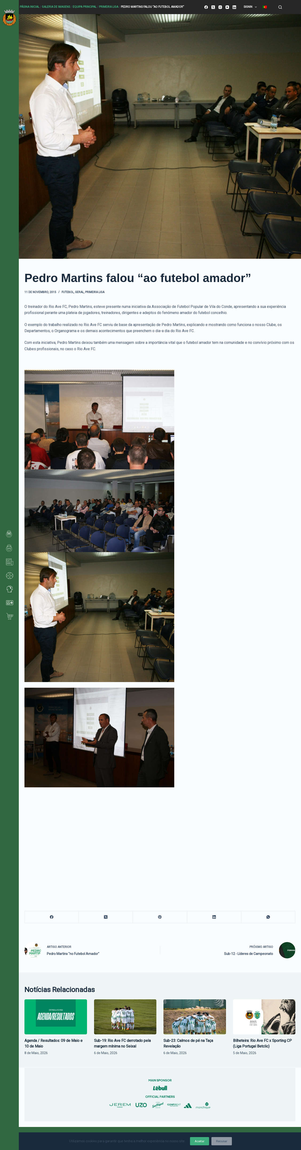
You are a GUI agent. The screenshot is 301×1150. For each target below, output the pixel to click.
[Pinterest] (160, 917)
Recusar (221, 1141)
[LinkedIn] (234, 7)
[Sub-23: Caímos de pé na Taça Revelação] (194, 1016)
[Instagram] (220, 7)
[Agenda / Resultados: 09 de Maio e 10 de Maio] (55, 1016)
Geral (79, 292)
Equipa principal (84, 6)
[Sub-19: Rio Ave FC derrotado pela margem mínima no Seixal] (125, 1016)
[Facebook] (206, 7)
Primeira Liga (108, 6)
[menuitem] (265, 7)
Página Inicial (29, 6)
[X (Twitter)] (213, 7)
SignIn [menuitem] (251, 7)
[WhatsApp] (268, 917)
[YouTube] (227, 7)
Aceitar (199, 1141)
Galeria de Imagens (56, 6)
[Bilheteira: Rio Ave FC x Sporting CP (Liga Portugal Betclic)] (264, 1016)
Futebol (68, 292)
